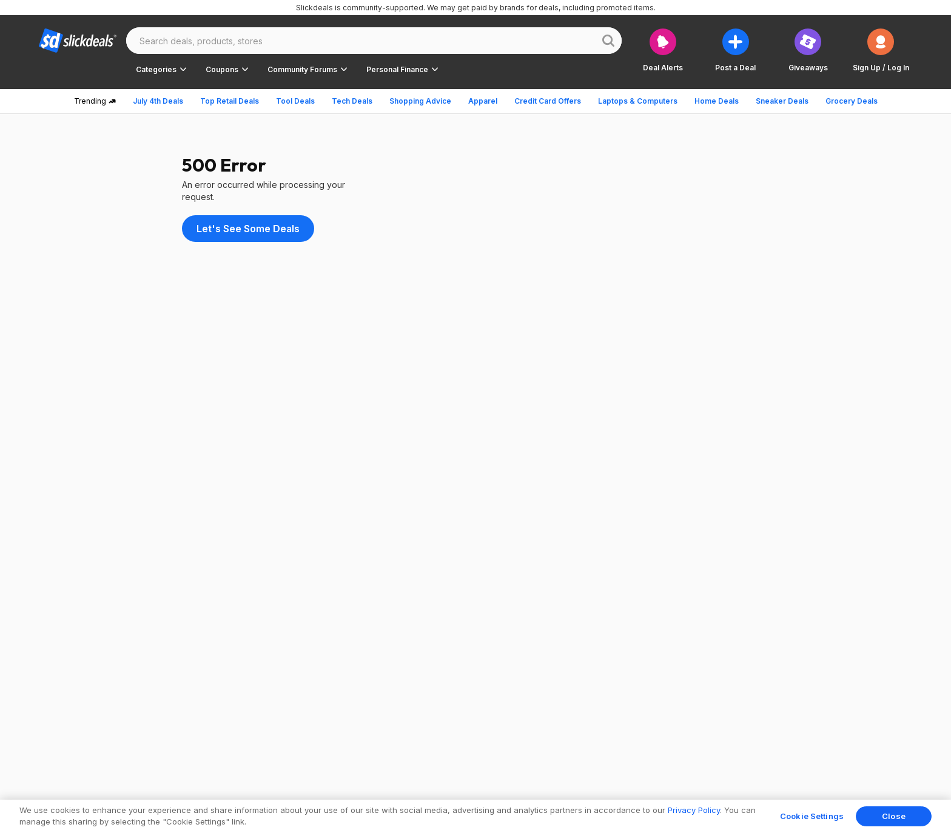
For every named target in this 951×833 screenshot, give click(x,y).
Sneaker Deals (782, 100)
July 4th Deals (158, 100)
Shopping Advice (420, 100)
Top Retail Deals (229, 100)
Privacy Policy (694, 810)
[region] (475, 816)
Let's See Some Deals (248, 228)
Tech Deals (352, 100)
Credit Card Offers (547, 100)
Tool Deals (295, 100)
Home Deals (716, 100)
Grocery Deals (851, 100)
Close (894, 816)
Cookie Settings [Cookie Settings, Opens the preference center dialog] (812, 816)
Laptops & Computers (637, 100)
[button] (881, 50)
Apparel (482, 100)
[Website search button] (608, 40)
